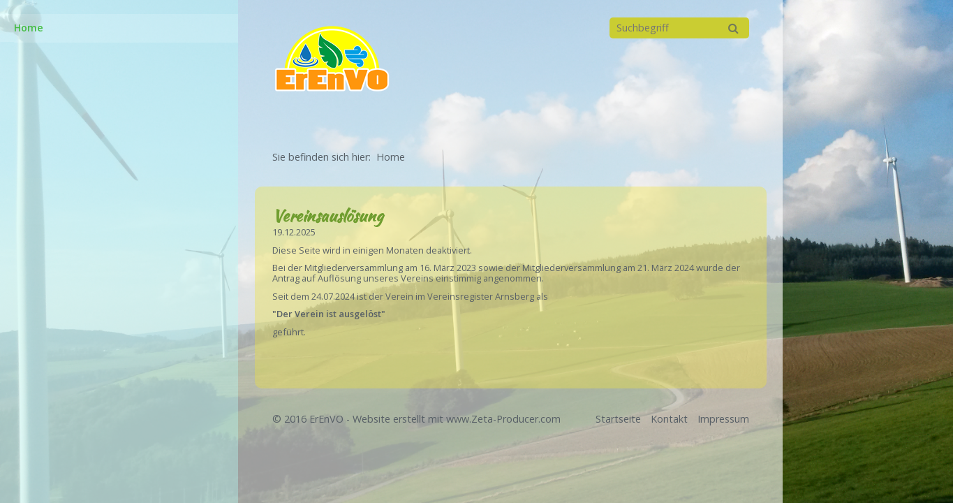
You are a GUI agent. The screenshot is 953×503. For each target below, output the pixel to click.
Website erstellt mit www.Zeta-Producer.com (457, 418)
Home (28, 27)
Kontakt (669, 418)
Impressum (723, 418)
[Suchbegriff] (679, 27)
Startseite (618, 418)
